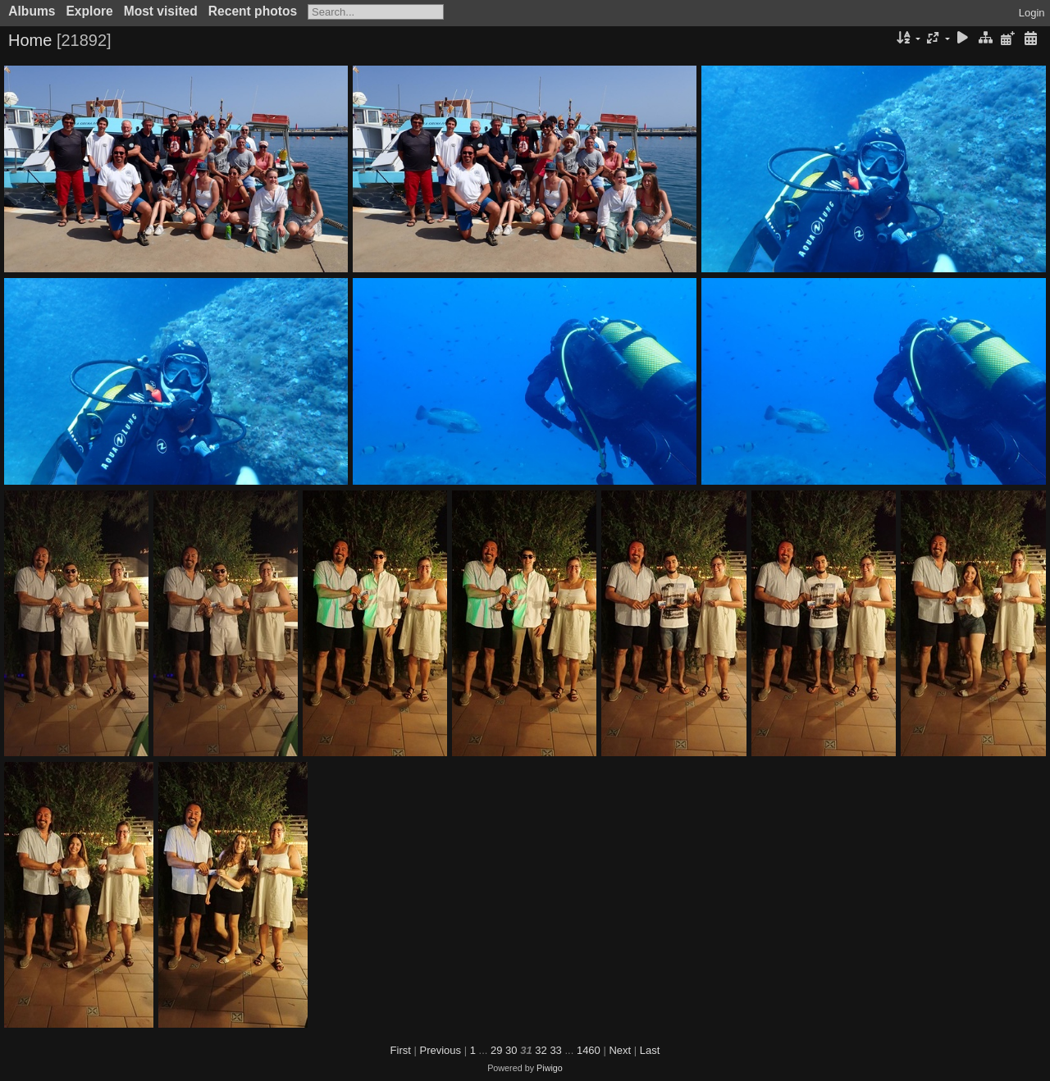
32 (540, 1050)
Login (1032, 13)
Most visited (161, 11)
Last (650, 1050)
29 (496, 1050)
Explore (89, 11)
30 (511, 1050)
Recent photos (252, 11)
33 (555, 1050)
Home (30, 40)
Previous (441, 1050)
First (400, 1050)
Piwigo (549, 1068)
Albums (31, 11)
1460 (588, 1050)
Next (620, 1050)
